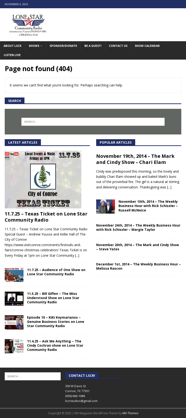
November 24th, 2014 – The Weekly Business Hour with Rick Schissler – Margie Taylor (138, 227)
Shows (34, 46)
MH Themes (130, 413)
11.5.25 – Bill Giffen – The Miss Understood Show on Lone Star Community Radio (53, 297)
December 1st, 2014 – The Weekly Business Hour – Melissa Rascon (138, 266)
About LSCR (12, 46)
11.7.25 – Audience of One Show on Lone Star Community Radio (56, 272)
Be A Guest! (93, 46)
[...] (77, 255)
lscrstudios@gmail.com (81, 401)
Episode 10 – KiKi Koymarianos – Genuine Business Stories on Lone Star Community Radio (55, 321)
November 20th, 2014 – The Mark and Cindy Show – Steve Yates (137, 247)
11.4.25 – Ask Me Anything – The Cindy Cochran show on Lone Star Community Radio (55, 345)
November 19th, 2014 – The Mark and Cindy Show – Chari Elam (135, 159)
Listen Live (12, 55)
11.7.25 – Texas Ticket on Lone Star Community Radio (46, 217)
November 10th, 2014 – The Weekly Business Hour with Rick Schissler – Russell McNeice (148, 205)
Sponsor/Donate (63, 46)
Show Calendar (147, 46)
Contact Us (118, 46)
